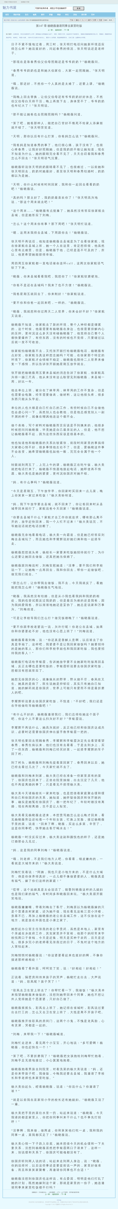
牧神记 (15, 37)
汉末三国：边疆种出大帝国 (77, 37)
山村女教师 (21, 20)
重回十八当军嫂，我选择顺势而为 (56, 37)
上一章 (50, 30)
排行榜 (84, 15)
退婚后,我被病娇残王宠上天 (89, 34)
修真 (34, 15)
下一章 (66, 30)
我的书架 (16, 15)
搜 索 (79, 8)
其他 (75, 15)
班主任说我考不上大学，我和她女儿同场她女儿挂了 (36, 34)
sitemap (59, 1200)
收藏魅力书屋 (25, 2)
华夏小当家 (22, 37)
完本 (93, 15)
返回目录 (58, 30)
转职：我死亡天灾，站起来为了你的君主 (66, 34)
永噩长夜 (16, 34)
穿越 (51, 15)
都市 (42, 15)
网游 (59, 15)
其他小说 (14, 20)
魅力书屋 (9, 7)
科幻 (67, 15)
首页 (7, 15)
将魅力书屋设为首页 (10, 2)
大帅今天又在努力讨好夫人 (36, 37)
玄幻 (26, 15)
